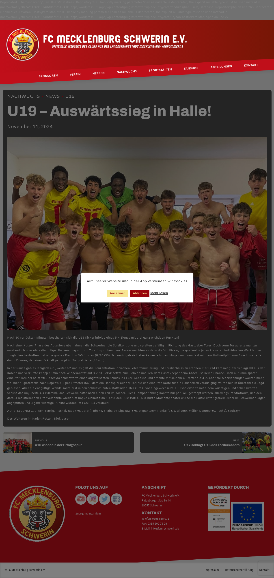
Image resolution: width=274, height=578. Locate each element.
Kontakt (251, 65)
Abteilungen (221, 67)
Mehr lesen (159, 293)
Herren (99, 73)
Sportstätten (160, 70)
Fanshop (191, 68)
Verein (75, 74)
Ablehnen (140, 293)
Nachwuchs (127, 72)
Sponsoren (48, 76)
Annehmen (117, 293)
